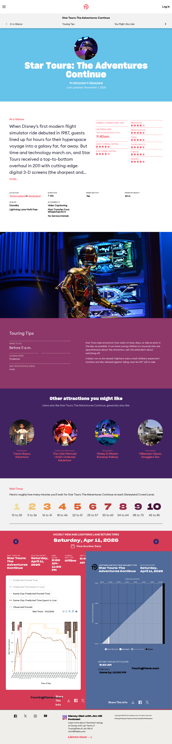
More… (13, 179)
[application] (43, 648)
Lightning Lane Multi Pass (23, 209)
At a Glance (16, 24)
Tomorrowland (17, 196)
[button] (165, 24)
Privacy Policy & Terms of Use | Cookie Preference (133, 718)
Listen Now (81, 737)
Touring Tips (68, 24)
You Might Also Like (124, 24)
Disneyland (96, 83)
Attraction (79, 83)
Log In (166, 6)
